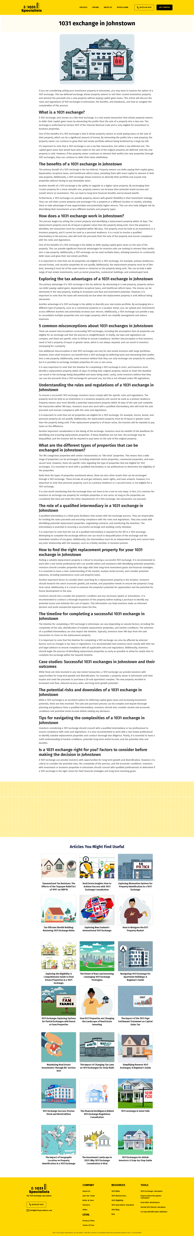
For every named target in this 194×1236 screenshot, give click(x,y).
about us (108, 7)
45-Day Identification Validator (154, 1212)
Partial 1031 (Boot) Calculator (153, 1207)
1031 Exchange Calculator (152, 1191)
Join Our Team (89, 1196)
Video (85, 1210)
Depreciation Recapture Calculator (151, 1197)
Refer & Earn (88, 1200)
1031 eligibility (117, 1200)
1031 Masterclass (118, 1196)
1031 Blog (115, 1210)
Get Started (164, 7)
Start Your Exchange (97, 820)
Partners (86, 1205)
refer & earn (122, 7)
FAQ (113, 1214)
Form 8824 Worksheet (150, 1202)
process (83, 7)
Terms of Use (88, 1225)
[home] (32, 7)
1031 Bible (115, 1191)
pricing (95, 7)
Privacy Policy (89, 1221)
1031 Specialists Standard (122, 1205)
